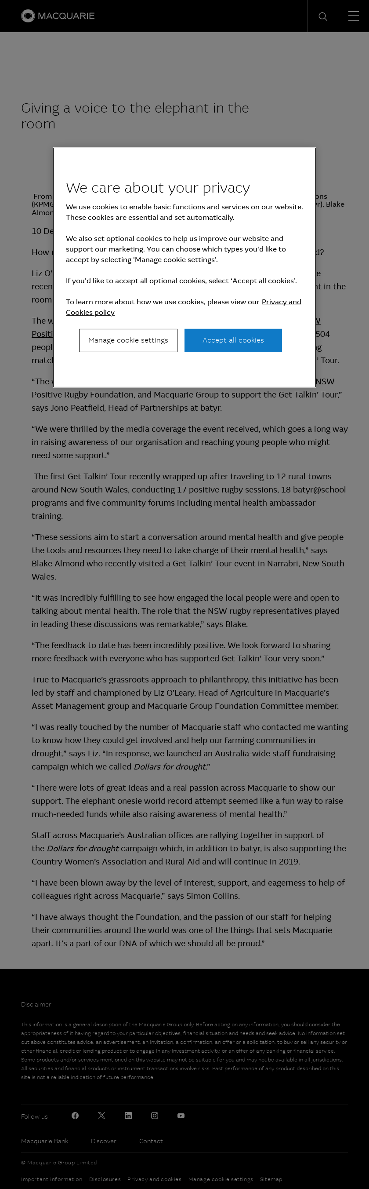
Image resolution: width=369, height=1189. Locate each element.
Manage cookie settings (128, 340)
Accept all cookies (233, 340)
